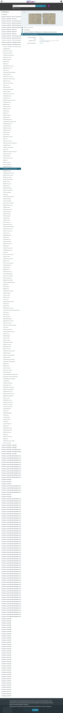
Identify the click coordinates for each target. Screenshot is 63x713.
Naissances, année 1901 (6, 657)
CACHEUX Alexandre (7, 423)
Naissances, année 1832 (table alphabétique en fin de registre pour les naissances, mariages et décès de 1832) (14, 509)
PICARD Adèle (6, 415)
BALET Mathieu (6, 286)
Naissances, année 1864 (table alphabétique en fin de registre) (13, 577)
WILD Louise (5, 149)
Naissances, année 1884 (6, 620)
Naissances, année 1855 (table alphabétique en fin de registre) (13, 558)
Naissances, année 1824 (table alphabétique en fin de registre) (13, 492)
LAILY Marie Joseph (7, 367)
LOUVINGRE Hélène (7, 408)
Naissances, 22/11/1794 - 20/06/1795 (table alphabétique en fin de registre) (14, 23)
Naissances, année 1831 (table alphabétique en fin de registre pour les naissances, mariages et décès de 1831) (14, 507)
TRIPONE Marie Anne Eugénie (9, 440)
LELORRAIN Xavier (6, 48)
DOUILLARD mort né (7, 385)
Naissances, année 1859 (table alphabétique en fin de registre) (13, 567)
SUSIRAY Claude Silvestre (8, 190)
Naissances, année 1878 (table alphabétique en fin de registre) (13, 607)
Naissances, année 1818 (6, 479)
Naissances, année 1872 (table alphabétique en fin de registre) (13, 595)
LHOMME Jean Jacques (7, 436)
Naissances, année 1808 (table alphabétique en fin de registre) (13, 457)
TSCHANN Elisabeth (7, 211)
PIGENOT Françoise (7, 344)
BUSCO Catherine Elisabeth (8, 203)
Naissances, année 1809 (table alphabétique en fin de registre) (13, 460)
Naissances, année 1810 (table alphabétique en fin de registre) (13, 462)
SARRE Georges (6, 110)
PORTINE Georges (6, 155)
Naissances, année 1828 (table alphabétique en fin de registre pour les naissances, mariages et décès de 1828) (14, 500)
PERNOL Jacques (6, 297)
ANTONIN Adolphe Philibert (8, 226)
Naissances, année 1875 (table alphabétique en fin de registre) (13, 601)
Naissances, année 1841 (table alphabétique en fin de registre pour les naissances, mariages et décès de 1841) (14, 528)
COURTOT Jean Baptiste (7, 382)
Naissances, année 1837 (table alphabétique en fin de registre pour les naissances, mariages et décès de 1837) (14, 520)
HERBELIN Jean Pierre (7, 128)
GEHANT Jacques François (8, 254)
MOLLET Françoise (6, 340)
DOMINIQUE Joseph (7, 95)
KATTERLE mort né (6, 98)
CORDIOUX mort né (7, 130)
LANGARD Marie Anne (7, 119)
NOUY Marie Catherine (7, 53)
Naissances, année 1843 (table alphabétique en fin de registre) (13, 532)
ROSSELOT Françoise (7, 183)
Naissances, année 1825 (6, 494)
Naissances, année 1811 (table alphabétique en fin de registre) (13, 464)
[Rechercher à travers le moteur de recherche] (25, 6)
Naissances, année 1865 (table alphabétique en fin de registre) (13, 580)
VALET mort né (6, 85)
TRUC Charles (5, 327)
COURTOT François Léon (8, 248)
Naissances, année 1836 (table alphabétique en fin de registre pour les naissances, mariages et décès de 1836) (14, 517)
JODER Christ (5, 284)
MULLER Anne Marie (7, 241)
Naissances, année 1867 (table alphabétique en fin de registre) (13, 584)
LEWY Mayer (5, 194)
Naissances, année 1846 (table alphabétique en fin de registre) (13, 539)
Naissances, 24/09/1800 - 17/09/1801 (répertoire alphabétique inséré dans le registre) (14, 44)
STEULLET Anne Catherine (8, 83)
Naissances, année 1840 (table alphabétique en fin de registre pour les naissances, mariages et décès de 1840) (14, 526)
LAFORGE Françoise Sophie (8, 55)
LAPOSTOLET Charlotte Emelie (9, 361)
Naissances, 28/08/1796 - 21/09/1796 (9, 29)
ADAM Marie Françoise (7, 209)
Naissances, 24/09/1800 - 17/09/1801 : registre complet (13, 46)
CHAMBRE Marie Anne (7, 250)
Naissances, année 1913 (6, 682)
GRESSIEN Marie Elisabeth (8, 395)
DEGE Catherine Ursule (7, 224)
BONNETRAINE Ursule (7, 123)
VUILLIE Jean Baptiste (7, 200)
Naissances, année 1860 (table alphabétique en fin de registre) (13, 569)
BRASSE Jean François (7, 177)
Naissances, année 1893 (6, 640)
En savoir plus (27, 709)
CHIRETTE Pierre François (8, 76)
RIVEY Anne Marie (6, 316)
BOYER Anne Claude (7, 432)
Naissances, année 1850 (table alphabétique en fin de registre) (13, 547)
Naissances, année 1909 (6, 674)
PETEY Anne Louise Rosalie (8, 263)
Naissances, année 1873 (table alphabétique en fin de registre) (13, 597)
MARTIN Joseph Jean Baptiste (9, 355)
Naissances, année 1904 (6, 663)
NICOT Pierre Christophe (8, 275)
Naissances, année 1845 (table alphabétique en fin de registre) (13, 537)
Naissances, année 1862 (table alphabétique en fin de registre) (13, 573)
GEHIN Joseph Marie (7, 153)
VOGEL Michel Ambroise (8, 158)
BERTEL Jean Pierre (7, 108)
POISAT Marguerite (7, 215)
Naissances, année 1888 (6, 629)
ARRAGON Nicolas (6, 87)
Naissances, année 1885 (6, 622)
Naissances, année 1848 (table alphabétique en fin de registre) (13, 543)
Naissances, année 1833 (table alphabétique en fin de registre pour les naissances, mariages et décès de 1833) (14, 511)
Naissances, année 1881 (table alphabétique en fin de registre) (13, 614)
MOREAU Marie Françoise (8, 308)
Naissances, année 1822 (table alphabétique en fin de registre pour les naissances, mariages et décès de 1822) (14, 487)
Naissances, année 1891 (6, 635)
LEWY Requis (5, 421)
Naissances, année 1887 (6, 627)
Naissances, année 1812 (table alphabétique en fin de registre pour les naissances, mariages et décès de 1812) (14, 466)
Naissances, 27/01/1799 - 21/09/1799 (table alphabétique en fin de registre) (14, 40)
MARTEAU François (7, 170)
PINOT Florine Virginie (7, 140)
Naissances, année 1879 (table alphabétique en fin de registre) (13, 610)
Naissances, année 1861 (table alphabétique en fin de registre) (13, 571)
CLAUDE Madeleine (7, 125)
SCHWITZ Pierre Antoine (8, 258)
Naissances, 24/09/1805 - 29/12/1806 (9, 453)
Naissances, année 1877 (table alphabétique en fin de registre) (13, 605)
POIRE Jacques (6, 312)
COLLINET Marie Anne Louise (8, 331)
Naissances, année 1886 (6, 625)
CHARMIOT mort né (7, 145)
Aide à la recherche (17, 8)
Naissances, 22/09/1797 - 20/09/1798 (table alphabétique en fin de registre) (14, 35)
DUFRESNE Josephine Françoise (9, 100)
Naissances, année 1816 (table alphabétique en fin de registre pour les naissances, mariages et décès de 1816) (14, 475)
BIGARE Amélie (6, 61)
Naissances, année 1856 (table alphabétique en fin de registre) (13, 560)
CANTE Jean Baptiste (7, 192)
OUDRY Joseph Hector (7, 278)
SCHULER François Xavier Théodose (10, 168)
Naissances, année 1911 (6, 678)
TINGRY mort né (6, 333)
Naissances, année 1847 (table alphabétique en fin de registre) (13, 541)
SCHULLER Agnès (6, 417)
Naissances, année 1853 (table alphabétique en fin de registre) (13, 554)
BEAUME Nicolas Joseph (8, 205)
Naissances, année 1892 (6, 637)
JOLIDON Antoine (6, 267)
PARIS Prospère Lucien (7, 271)
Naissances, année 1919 (6, 695)
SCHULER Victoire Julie (7, 228)
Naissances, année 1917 (6, 691)
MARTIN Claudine (6, 357)
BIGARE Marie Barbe (7, 59)
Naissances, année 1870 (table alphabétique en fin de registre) (13, 590)
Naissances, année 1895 (6, 644)
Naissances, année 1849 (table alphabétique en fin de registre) (13, 545)
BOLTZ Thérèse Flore (7, 372)
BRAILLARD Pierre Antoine (8, 320)
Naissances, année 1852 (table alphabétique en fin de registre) (13, 552)
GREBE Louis (5, 438)
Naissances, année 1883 (6, 618)
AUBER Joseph (6, 245)
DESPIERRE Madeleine (7, 412)
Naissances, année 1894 (6, 642)
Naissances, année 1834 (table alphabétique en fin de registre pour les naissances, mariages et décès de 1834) (14, 513)
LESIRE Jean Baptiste (7, 198)
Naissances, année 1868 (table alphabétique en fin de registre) (13, 586)
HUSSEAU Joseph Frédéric (8, 147)
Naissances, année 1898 (6, 650)
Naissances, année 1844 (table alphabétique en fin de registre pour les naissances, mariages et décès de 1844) (14, 535)
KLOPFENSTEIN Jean (7, 265)
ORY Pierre (5, 138)
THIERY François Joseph (7, 404)
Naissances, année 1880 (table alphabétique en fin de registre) (13, 612)
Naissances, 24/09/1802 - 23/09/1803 (9, 447)
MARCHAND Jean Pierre (8, 136)
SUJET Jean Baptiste (7, 164)
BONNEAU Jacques (7, 115)
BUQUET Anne (6, 113)
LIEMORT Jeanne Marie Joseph (9, 78)
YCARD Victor (6, 410)
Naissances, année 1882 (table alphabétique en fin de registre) (13, 616)
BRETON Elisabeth (6, 335)
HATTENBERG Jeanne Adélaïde (9, 378)
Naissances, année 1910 (6, 676)
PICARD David (6, 303)
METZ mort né (6, 70)
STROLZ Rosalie (6, 237)
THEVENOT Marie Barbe (8, 179)
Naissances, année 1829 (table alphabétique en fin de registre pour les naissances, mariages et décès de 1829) (14, 502)
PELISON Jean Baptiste (7, 188)
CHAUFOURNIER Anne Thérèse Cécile (10, 374)
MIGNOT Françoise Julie (7, 230)
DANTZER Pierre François (8, 175)
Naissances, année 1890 (6, 633)
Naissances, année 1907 (6, 670)
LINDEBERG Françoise (7, 400)
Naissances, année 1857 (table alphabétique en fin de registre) (13, 562)
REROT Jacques (6, 425)
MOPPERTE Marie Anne (7, 391)
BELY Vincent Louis (6, 222)
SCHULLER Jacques (7, 106)
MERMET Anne (6, 288)
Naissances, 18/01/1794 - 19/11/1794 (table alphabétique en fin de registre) (14, 20)
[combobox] (40, 6)
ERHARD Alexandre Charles (8, 301)
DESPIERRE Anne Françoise (8, 65)
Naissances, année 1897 (6, 648)
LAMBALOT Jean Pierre (7, 166)
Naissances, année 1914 (6, 685)
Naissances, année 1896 (6, 646)
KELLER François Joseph (7, 50)
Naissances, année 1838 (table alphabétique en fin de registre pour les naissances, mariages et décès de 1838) (14, 522)
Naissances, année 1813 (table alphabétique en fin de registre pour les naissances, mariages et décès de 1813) (14, 468)
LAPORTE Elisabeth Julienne (8, 196)
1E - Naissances (4, 14)
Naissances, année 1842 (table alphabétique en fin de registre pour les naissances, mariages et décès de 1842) (14, 530)
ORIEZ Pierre (5, 434)
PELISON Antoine (6, 218)
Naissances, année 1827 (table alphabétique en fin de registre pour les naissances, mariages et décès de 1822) (14, 498)
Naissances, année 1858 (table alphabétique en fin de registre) (13, 565)
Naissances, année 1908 (6, 672)
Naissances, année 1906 (6, 667)
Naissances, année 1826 (6, 496)
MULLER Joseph (6, 134)
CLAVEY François (6, 295)
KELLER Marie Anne (7, 102)
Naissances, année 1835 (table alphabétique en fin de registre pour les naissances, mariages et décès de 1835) (14, 515)
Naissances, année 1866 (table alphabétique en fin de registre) (13, 582)
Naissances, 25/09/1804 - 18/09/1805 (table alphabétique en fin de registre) (14, 451)
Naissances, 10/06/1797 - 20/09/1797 (9, 33)
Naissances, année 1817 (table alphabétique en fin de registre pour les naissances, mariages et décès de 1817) (14, 477)
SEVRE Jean (5, 160)
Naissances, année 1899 (6, 652)
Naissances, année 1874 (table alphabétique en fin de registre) (13, 599)
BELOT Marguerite (6, 132)
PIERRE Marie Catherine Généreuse (10, 151)
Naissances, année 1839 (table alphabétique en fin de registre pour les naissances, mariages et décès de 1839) (14, 524)
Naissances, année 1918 (6, 693)
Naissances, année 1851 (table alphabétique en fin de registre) (13, 550)
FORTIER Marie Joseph (7, 427)
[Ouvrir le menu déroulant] (1, 1)
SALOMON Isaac (6, 305)
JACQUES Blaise (6, 380)
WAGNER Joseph (6, 104)
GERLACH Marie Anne (7, 243)
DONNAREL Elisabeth (7, 318)
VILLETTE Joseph (6, 338)
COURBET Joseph (6, 207)
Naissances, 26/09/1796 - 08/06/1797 (9, 31)
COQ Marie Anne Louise (7, 406)
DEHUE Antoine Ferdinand (8, 89)
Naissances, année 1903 (6, 661)
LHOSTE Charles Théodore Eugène (9, 325)
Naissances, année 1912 (6, 680)
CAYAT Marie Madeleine (7, 273)
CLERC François (6, 233)
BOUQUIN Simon (6, 185)
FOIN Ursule (5, 252)
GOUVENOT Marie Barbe (8, 342)
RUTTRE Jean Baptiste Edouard (9, 282)
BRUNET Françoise (6, 162)
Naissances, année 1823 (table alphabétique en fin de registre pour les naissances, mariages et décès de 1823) (14, 490)
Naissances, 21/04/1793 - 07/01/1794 (9, 18)
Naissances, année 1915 (6, 687)
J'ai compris (35, 709)
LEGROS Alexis (6, 363)
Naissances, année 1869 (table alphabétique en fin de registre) (13, 588)
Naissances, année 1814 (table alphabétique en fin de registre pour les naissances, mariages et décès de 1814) (14, 470)
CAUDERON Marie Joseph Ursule (9, 121)
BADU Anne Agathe (7, 91)
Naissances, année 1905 (6, 665)
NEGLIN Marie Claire (7, 57)
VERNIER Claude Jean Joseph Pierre (10, 143)
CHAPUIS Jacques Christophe (9, 359)
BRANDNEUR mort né (7, 68)
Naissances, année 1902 (6, 659)
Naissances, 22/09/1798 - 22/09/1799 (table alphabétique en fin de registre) (14, 38)
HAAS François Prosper (7, 370)
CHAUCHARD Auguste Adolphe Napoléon (11, 310)
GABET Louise (5, 63)
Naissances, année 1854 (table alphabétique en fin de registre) (13, 556)
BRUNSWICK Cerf (6, 269)
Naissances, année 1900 (6, 655)
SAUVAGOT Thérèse (7, 74)
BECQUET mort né (6, 181)
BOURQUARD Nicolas (7, 235)
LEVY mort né (5, 299)
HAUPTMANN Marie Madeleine (9, 72)
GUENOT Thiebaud (6, 293)
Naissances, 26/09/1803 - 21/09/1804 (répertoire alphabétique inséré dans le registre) (14, 449)
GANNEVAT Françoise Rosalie (9, 350)
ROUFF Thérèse (6, 314)
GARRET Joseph (6, 260)
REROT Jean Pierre (6, 80)
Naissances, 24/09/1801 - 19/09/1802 (9, 445)
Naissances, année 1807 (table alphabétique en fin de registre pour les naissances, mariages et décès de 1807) (14, 455)
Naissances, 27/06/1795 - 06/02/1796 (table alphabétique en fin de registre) (14, 25)
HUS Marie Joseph (6, 256)
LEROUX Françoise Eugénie (8, 389)
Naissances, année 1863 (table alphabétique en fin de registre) (13, 575)
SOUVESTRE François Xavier (8, 387)
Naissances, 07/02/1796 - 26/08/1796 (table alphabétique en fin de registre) (14, 27)
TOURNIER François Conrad (8, 173)
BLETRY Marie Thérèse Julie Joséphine (10, 376)
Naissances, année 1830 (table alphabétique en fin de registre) (13, 505)
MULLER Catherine (6, 419)
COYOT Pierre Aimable (7, 329)
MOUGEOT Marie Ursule (8, 402)
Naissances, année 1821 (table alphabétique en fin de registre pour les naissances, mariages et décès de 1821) (14, 485)
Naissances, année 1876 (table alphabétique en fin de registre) (13, 603)
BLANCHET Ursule (6, 348)
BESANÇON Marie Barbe (8, 280)
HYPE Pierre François (7, 323)
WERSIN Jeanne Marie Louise (8, 393)
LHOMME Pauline (6, 220)
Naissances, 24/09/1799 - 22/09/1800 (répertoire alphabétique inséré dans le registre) (14, 42)
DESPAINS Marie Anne (7, 430)
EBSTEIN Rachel (6, 365)
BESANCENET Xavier (7, 346)
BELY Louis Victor (6, 397)
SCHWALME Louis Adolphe (8, 290)
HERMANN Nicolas (7, 213)
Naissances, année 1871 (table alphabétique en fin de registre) (13, 592)
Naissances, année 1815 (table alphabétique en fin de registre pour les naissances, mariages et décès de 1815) (14, 472)
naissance (41, 43)
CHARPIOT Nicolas (7, 353)
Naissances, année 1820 (6, 483)
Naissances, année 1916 (6, 689)
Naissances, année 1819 (6, 481)
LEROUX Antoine (6, 117)
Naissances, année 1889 (6, 631)
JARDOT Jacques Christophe (8, 93)
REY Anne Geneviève (7, 442)
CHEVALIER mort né (7, 239)
